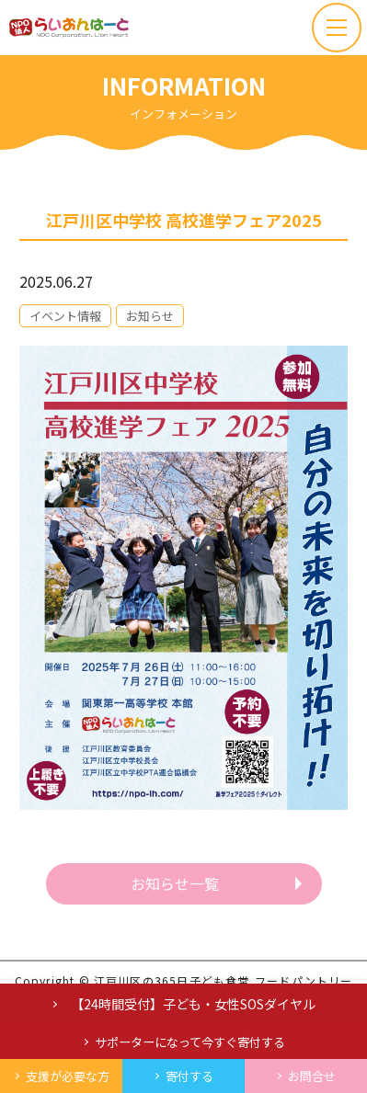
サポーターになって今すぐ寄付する (190, 1042)
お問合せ (312, 1076)
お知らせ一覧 (175, 883)
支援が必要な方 (67, 1076)
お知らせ (150, 315)
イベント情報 (65, 315)
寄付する (189, 1076)
